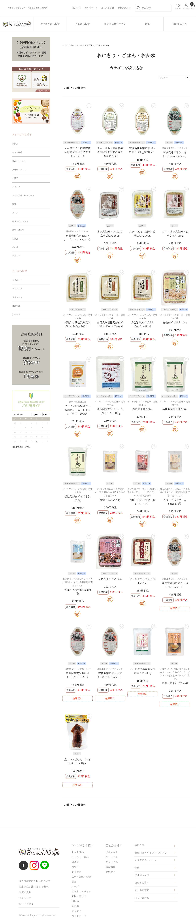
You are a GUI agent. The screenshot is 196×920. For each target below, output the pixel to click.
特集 (147, 24)
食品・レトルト (76, 45)
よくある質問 (141, 890)
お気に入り (25, 892)
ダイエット (17, 279)
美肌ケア (16, 314)
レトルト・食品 (80, 857)
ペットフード (79, 916)
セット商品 (17, 152)
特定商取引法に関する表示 (33, 886)
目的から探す (82, 24)
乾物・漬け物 (18, 229)
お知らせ (139, 845)
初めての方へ (179, 24)
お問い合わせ (141, 897)
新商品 (15, 143)
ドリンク (16, 186)
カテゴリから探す (50, 24)
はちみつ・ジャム (20, 221)
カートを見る (26, 903)
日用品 (15, 238)
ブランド (16, 255)
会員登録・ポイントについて (150, 852)
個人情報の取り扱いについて (35, 881)
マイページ (25, 898)
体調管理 (16, 305)
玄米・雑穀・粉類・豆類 (23, 195)
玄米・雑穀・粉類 (81, 876)
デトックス (17, 288)
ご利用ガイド (141, 875)
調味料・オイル (19, 169)
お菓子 (15, 178)
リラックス (17, 297)
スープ (15, 212)
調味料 (75, 862)
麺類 (14, 204)
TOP (64, 45)
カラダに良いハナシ (115, 24)
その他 (15, 247)
